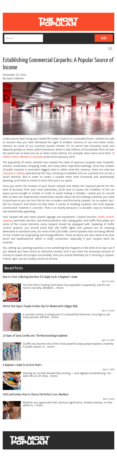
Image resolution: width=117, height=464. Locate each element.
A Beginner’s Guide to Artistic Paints (22, 365)
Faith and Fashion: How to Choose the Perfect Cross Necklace (35, 394)
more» (60, 287)
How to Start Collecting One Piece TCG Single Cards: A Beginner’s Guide (40, 277)
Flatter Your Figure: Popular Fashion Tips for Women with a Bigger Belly (40, 306)
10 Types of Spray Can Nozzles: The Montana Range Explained (35, 335)
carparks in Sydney (14, 173)
